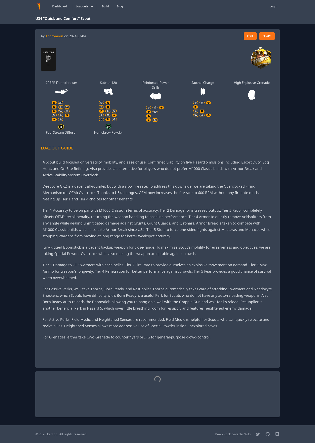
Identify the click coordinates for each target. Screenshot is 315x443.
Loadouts (85, 6)
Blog (120, 6)
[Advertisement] (157, 356)
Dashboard (59, 6)
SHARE (267, 36)
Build (105, 6)
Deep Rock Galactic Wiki (233, 434)
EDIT (250, 36)
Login (273, 6)
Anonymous (54, 36)
